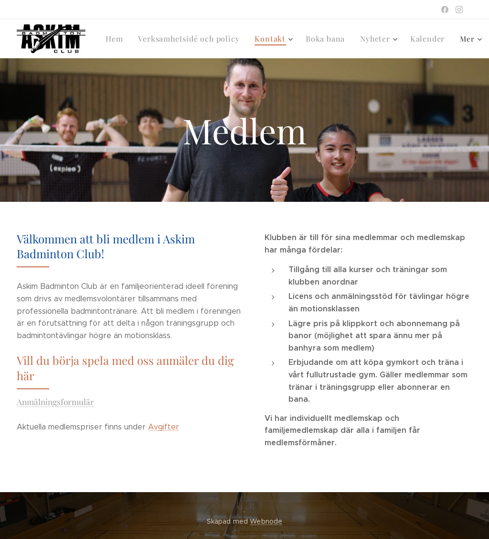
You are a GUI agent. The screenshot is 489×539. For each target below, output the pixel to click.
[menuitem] (116, 39)
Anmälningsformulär (55, 401)
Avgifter (163, 426)
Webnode (266, 521)
